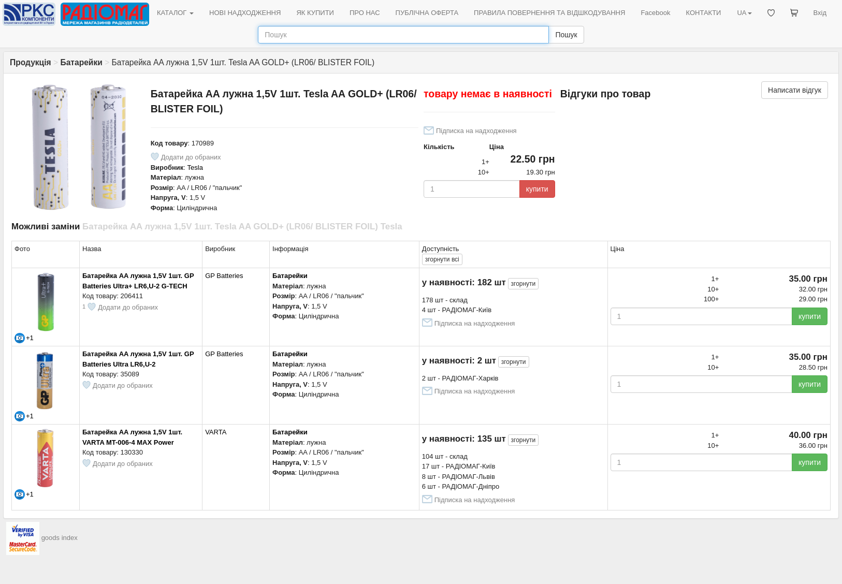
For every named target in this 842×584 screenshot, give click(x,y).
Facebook (655, 13)
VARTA (215, 432)
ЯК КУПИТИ (315, 13)
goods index (59, 538)
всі (442, 259)
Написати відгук (794, 90)
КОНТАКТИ (703, 13)
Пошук (566, 35)
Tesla (195, 167)
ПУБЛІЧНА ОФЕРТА (427, 13)
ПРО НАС (365, 13)
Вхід (820, 13)
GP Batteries (224, 276)
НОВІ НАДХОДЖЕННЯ (245, 13)
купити (537, 189)
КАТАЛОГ (175, 13)
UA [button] (744, 13)
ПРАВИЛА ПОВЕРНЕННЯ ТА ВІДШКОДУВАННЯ (549, 13)
